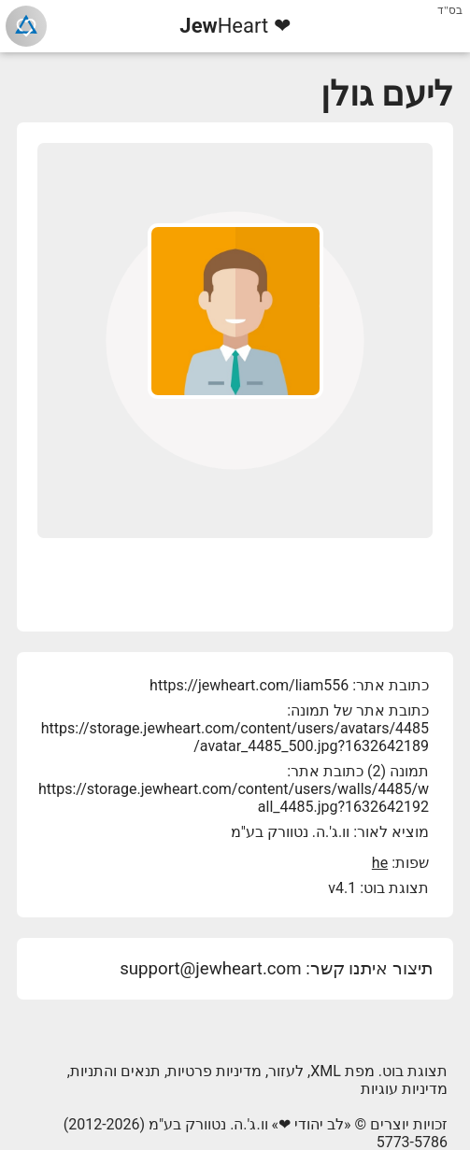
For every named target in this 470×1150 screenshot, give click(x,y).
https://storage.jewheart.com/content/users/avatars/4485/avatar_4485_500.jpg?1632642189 (235, 737)
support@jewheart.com (210, 968)
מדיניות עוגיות (404, 1089)
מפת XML (342, 1071)
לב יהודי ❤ (311, 1124)
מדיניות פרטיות (214, 1071)
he (380, 863)
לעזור (286, 1071)
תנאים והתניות (115, 1071)
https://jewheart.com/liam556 (249, 685)
